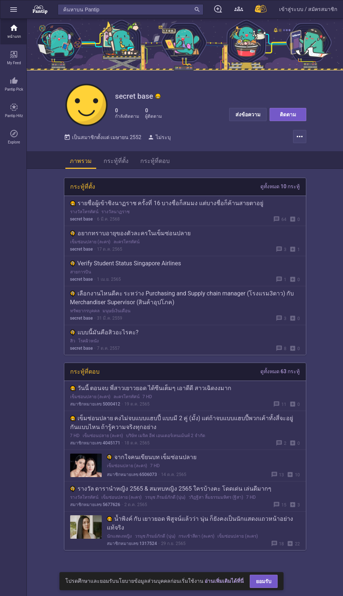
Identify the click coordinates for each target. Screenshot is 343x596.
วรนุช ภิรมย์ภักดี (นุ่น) (165, 498)
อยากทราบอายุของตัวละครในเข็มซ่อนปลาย (130, 234)
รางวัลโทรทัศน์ (84, 213)
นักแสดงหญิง (119, 537)
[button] (13, 9)
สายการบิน (80, 273)
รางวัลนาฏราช (115, 213)
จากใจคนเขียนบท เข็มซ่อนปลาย (152, 458)
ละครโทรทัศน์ (126, 243)
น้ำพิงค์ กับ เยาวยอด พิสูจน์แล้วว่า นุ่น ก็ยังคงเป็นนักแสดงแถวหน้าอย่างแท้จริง (200, 525)
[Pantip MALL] (261, 9)
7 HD (147, 398)
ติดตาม (288, 114)
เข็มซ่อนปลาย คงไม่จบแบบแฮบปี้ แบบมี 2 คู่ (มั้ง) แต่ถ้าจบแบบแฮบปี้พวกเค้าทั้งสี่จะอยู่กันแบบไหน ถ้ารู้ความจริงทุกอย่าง (181, 424)
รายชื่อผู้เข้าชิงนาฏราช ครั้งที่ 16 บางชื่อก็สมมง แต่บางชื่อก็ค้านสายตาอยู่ (167, 204)
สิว (72, 342)
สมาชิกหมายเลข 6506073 (132, 476)
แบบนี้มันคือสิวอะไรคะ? (104, 333)
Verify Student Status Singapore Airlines (125, 264)
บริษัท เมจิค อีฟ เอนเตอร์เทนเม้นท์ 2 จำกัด (165, 437)
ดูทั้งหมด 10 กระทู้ (280, 187)
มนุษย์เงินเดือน (116, 312)
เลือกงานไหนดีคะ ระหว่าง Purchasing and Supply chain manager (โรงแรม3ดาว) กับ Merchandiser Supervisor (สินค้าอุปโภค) (182, 299)
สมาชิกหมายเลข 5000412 (95, 405)
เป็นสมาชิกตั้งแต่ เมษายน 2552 (102, 139)
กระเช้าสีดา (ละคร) (196, 537)
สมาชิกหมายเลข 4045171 (95, 444)
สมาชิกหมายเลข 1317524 (132, 545)
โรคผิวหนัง (88, 342)
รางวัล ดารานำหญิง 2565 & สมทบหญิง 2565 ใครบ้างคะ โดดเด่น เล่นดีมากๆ (171, 490)
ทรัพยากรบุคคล (85, 312)
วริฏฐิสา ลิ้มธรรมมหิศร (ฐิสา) (215, 498)
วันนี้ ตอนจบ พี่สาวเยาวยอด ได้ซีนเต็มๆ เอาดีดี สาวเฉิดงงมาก (151, 389)
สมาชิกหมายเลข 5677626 (95, 506)
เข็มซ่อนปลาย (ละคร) (90, 243)
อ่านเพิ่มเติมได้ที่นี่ (224, 581)
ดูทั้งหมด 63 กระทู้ (280, 372)
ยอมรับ (263, 581)
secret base (81, 220)
